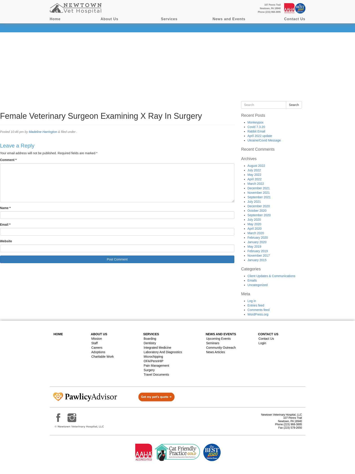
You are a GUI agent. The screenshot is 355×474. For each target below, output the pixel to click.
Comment (8, 160)
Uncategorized (257, 285)
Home (55, 19)
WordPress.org (257, 314)
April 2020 (254, 228)
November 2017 (258, 255)
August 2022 (256, 166)
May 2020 (254, 224)
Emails (252, 280)
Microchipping (153, 356)
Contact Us (294, 19)
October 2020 (256, 210)
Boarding (150, 338)
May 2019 (254, 246)
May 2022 (254, 174)
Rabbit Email (256, 131)
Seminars (212, 343)
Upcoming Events (218, 338)
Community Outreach (221, 347)
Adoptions (98, 352)
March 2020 (255, 233)
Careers (96, 347)
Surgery (149, 370)
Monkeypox (255, 122)
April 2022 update (259, 136)
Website (6, 241)
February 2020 (257, 237)
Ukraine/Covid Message (264, 140)
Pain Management (156, 365)
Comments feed (258, 310)
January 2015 (256, 260)
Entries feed (255, 305)
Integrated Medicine (157, 347)
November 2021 (258, 192)
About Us (109, 19)
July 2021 (254, 201)
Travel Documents (156, 374)
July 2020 (254, 219)
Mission (96, 338)
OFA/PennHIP (153, 361)
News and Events (229, 19)
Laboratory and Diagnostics (163, 352)
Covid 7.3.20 (256, 127)
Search (294, 105)
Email (5, 224)
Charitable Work (102, 356)
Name (5, 208)
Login (262, 343)
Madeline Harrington (43, 132)
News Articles (215, 352)
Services (169, 19)
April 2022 (254, 179)
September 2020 (259, 215)
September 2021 (259, 197)
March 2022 (255, 183)
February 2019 (257, 251)
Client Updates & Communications (271, 276)
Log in (251, 301)
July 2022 (254, 170)
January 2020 (256, 242)
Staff (94, 343)
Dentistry (150, 343)
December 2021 (258, 188)
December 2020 (258, 206)
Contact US (268, 334)
